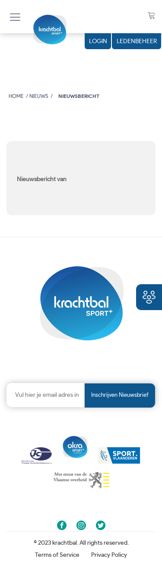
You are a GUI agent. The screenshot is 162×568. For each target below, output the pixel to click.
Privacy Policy (109, 555)
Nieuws (38, 96)
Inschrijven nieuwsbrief (120, 395)
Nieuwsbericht (78, 96)
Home (16, 96)
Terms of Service (57, 555)
